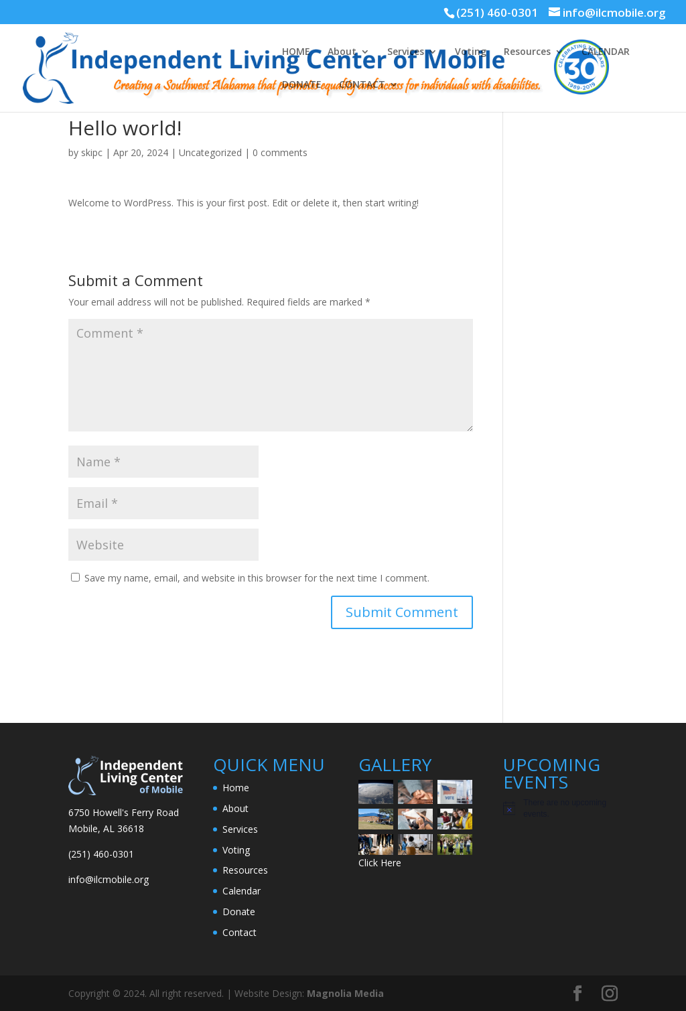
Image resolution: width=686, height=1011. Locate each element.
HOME (296, 52)
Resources (527, 52)
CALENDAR (605, 52)
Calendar (241, 890)
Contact (239, 932)
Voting (470, 52)
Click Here (379, 862)
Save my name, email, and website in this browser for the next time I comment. (256, 577)
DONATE (302, 84)
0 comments (280, 152)
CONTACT (362, 84)
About (342, 52)
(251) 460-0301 (497, 12)
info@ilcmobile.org (108, 879)
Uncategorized (210, 152)
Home (235, 787)
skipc (91, 152)
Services (405, 52)
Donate (238, 911)
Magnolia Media (345, 993)
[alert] (560, 808)
